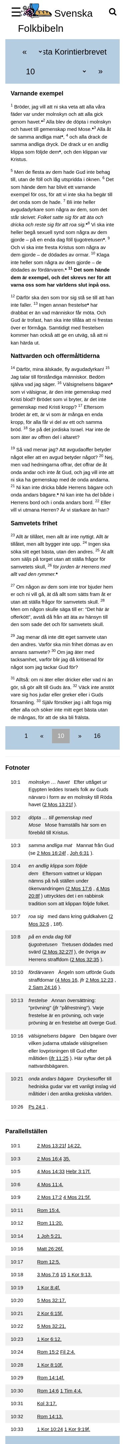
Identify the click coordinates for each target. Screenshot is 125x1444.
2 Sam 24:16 (43, 987)
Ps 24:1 (37, 1107)
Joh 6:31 (79, 853)
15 (63, 1274)
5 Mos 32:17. (51, 1300)
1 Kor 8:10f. (50, 1365)
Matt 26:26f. (50, 1248)
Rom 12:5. (48, 1262)
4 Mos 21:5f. (77, 1197)
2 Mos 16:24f (51, 853)
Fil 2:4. (67, 1352)
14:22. (74, 1145)
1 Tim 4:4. (71, 1390)
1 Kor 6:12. (49, 1339)
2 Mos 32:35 (85, 959)
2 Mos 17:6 (79, 888)
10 (60, 736)
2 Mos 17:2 (49, 1197)
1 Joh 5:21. (49, 1236)
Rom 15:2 (48, 1352)
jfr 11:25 (59, 1058)
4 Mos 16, (68, 980)
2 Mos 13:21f (58, 804)
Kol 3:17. (47, 1403)
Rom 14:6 (48, 1390)
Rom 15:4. (48, 1210)
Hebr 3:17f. (78, 1171)
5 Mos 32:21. (51, 1326)
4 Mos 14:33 (51, 1171)
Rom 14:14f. (50, 1377)
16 (96, 736)
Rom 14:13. (50, 1416)
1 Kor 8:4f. (48, 1287)
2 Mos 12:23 (99, 980)
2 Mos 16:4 (49, 1158)
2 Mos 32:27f (58, 952)
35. (66, 1158)
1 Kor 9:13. (79, 1274)
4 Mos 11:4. (50, 1184)
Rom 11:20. (50, 1223)
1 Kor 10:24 (50, 1429)
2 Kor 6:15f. (50, 1313)
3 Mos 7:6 (48, 1274)
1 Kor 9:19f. (77, 1429)
